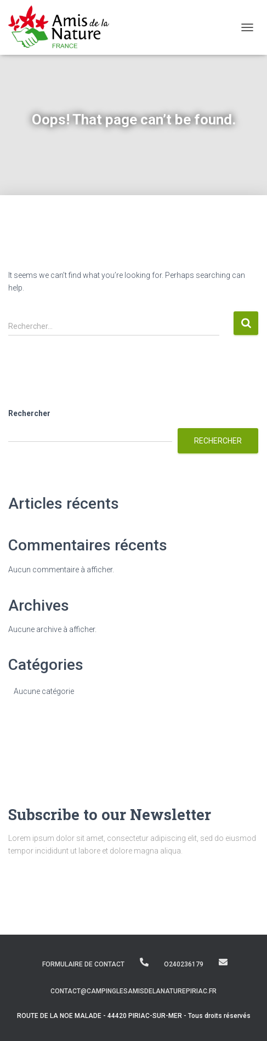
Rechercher (29, 413)
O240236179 (144, 962)
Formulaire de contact (83, 964)
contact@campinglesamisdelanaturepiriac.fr (223, 962)
